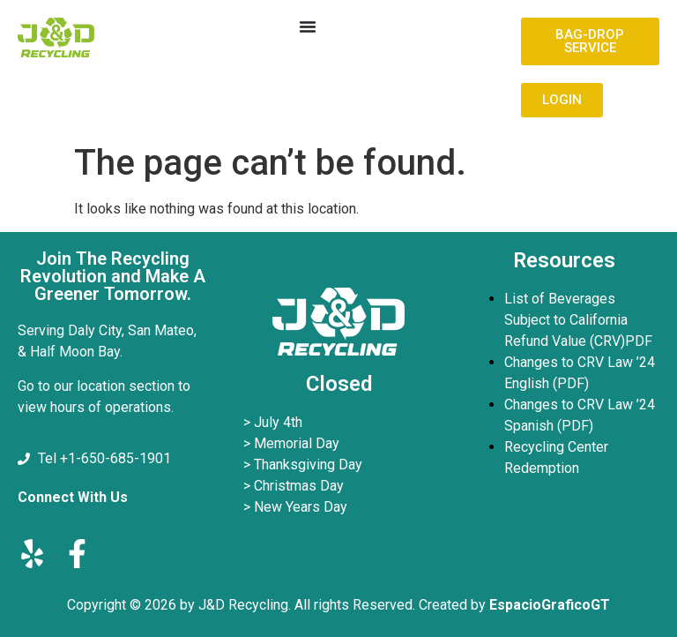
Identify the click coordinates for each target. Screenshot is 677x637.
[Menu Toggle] (307, 26)
